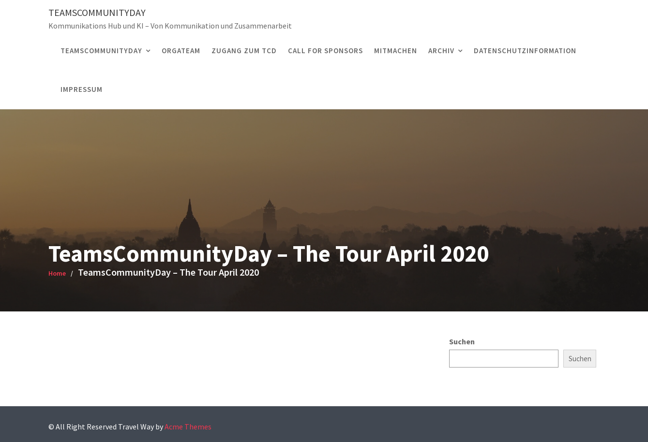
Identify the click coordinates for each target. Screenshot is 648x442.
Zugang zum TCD (244, 50)
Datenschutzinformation (525, 50)
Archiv (441, 50)
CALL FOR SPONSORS (325, 50)
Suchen (462, 341)
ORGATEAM (181, 50)
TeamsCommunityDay (97, 12)
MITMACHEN (395, 50)
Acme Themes (188, 426)
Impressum (81, 89)
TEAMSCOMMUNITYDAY (101, 50)
